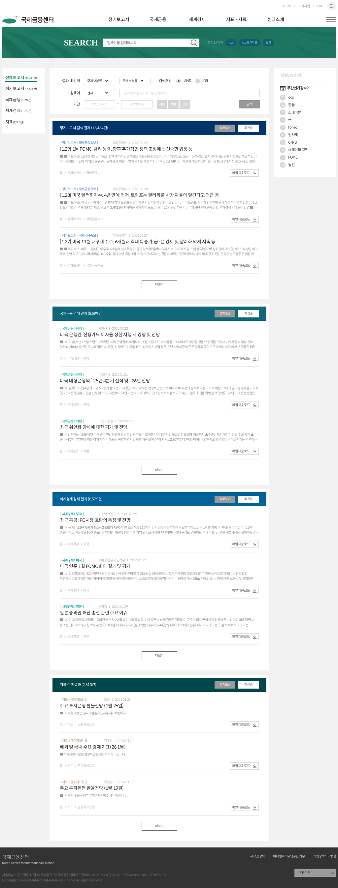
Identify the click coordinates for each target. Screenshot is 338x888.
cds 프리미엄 (249, 42)
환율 (287, 105)
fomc (288, 128)
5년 (185, 104)
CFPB (288, 142)
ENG (320, 6)
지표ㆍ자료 (236, 19)
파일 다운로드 (241, 173)
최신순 (248, 128)
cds (231, 42)
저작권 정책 (257, 856)
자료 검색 (194, 43)
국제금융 (158, 19)
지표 (14, 122)
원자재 (289, 135)
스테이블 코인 (294, 150)
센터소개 (275, 19)
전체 (162, 104)
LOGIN (286, 6)
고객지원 (304, 6)
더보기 (159, 284)
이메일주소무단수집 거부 (289, 856)
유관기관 (304, 873)
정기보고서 (118, 19)
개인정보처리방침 (324, 856)
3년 (173, 104)
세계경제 (197, 19)
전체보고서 (21, 78)
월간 (268, 42)
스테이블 (290, 112)
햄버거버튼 (331, 19)
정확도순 (225, 128)
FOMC (289, 158)
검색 (331, 6)
